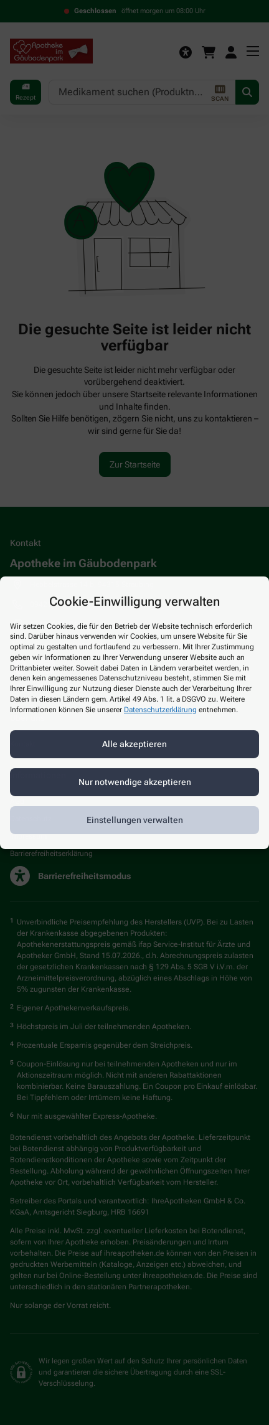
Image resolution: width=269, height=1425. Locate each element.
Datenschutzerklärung (160, 709)
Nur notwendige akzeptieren (134, 782)
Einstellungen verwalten (135, 820)
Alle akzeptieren (134, 744)
